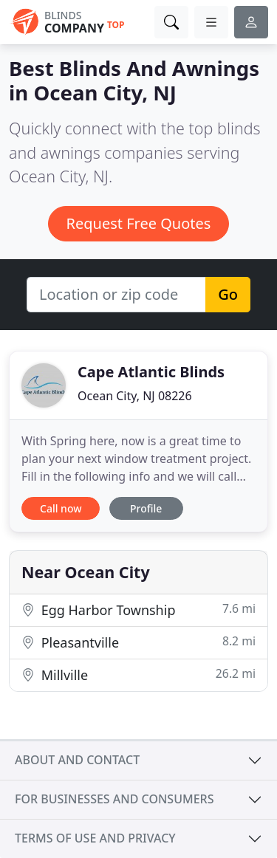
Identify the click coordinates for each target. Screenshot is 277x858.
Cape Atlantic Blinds (151, 372)
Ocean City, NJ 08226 (135, 396)
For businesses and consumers (114, 799)
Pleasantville (138, 642)
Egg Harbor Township (138, 609)
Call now (60, 508)
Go (228, 294)
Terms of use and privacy (95, 838)
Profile (146, 508)
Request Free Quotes (138, 223)
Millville (138, 674)
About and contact (77, 760)
